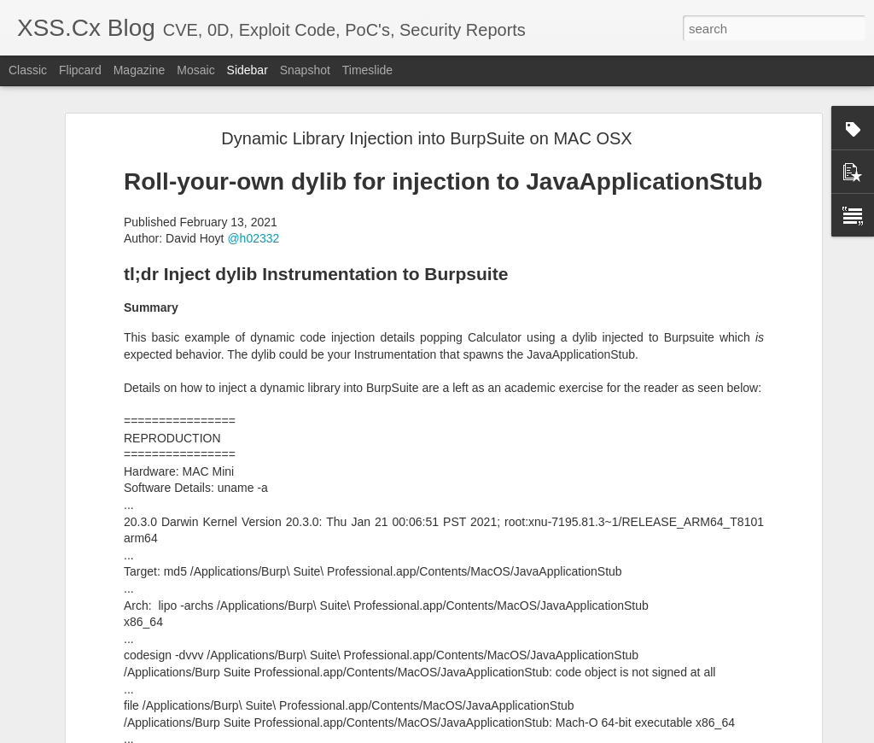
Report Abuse (638, 733)
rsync (538, 662)
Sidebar (247, 70)
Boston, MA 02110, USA (533, 639)
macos (499, 662)
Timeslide (367, 70)
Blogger (589, 733)
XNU (598, 662)
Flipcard (80, 70)
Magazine (140, 70)
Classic (28, 70)
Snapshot (305, 70)
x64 (570, 662)
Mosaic (195, 70)
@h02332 (253, 109)
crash (460, 662)
